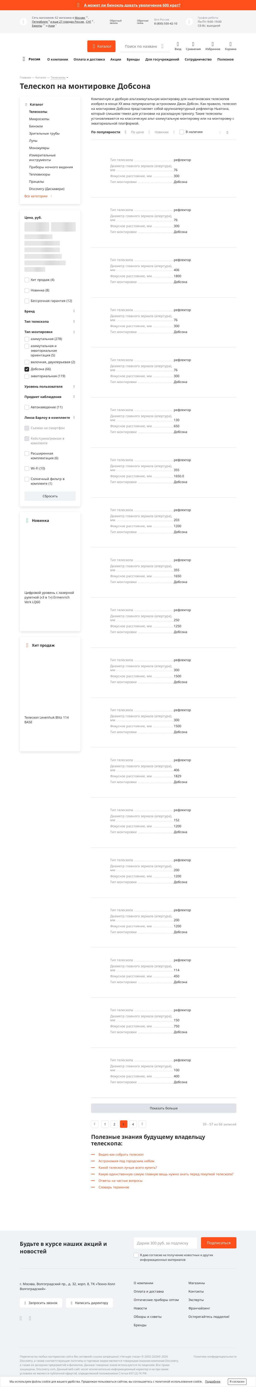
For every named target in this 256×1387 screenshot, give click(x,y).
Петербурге (40, 22)
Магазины (196, 1283)
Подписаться (219, 1242)
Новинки (162, 132)
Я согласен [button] (237, 1381)
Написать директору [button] (91, 1303)
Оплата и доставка (89, 59)
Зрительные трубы (44, 133)
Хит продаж (42, 279)
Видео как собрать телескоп (121, 1154)
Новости (140, 1308)
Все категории (36, 196)
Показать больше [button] (164, 1108)
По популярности (105, 132)
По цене (137, 132)
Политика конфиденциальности (215, 1356)
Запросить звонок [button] (42, 1303)
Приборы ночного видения (51, 167)
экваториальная (48, 376)
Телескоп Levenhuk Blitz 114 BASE (46, 719)
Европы (37, 26)
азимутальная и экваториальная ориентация (44, 350)
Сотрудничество (198, 59)
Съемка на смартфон (48, 428)
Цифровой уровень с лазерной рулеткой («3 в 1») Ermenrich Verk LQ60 (49, 597)
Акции (115, 59)
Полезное (225, 59)
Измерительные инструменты (42, 157)
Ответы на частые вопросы (121, 1180)
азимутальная (46, 339)
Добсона (41, 369)
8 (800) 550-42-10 (165, 23)
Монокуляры (39, 148)
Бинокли (36, 126)
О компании (57, 59)
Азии (51, 26)
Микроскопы (39, 119)
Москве (80, 18)
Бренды (133, 59)
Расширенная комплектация (44, 455)
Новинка (40, 290)
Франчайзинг (199, 1308)
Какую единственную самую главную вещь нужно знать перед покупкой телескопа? (166, 1174)
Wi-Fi (38, 468)
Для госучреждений (162, 59)
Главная (25, 77)
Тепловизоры (39, 174)
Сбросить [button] (50, 496)
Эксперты (196, 1299)
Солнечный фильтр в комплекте (48, 481)
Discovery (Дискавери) (46, 188)
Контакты (196, 1291)
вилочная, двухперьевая (53, 362)
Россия (34, 59)
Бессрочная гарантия (51, 300)
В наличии (194, 131)
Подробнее (212, 1381)
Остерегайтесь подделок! (208, 1316)
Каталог (40, 77)
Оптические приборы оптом (156, 1299)
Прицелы (36, 181)
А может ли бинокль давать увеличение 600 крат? (132, 5)
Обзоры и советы (148, 1316)
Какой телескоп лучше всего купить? (128, 1167)
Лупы (33, 140)
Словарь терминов (114, 1187)
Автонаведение (46, 407)
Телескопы (58, 77)
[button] (112, 22)
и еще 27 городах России (67, 22)
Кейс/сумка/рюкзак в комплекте (47, 440)
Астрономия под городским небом (126, 1161)
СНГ (88, 22)
